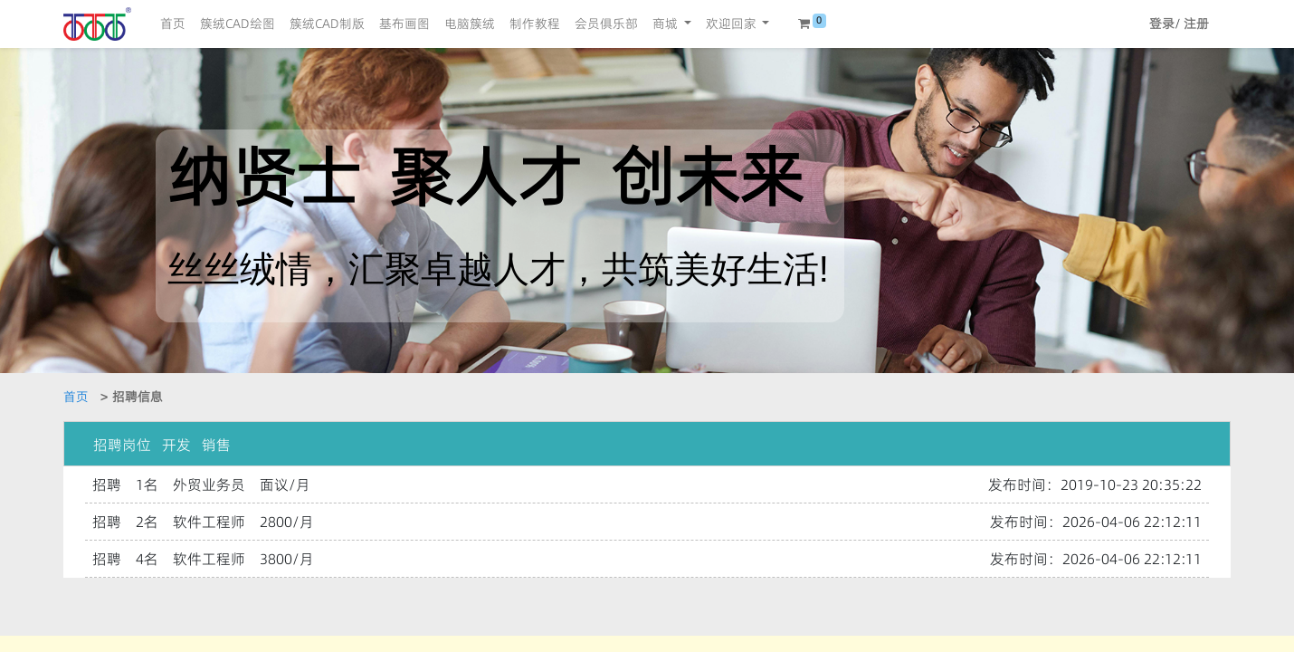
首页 (76, 397)
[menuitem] (173, 24)
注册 (1196, 23)
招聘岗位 (122, 445)
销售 (216, 445)
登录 (1162, 23)
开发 (176, 445)
